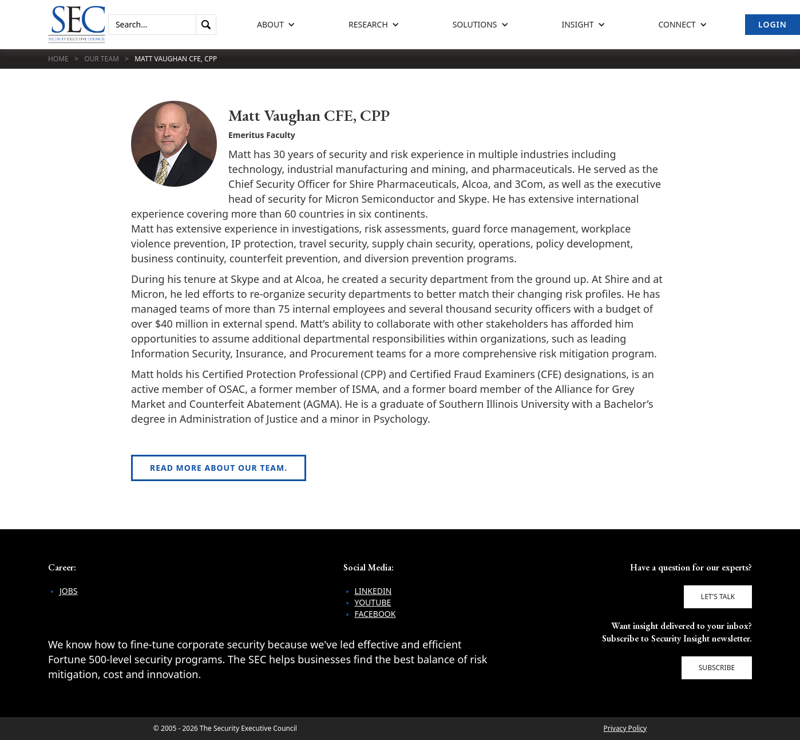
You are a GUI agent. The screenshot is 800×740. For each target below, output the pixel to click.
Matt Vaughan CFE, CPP (175, 59)
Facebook (375, 613)
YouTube (373, 602)
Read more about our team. (218, 467)
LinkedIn (373, 590)
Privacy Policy (625, 728)
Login (772, 24)
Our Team (101, 59)
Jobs (69, 590)
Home (58, 59)
